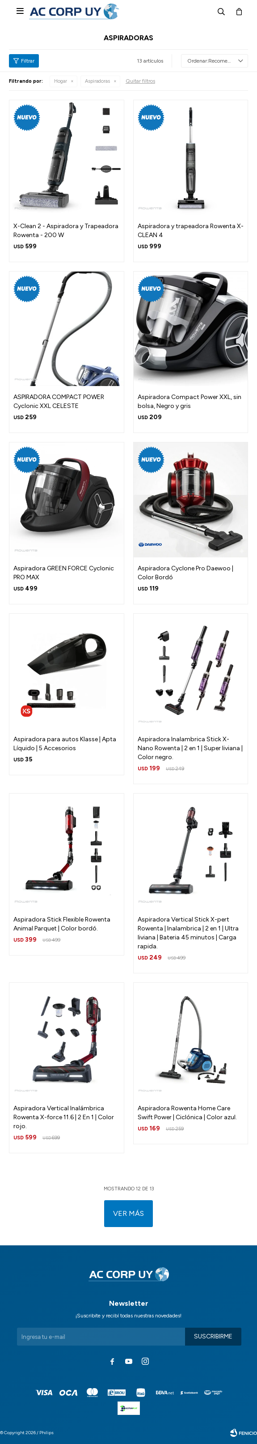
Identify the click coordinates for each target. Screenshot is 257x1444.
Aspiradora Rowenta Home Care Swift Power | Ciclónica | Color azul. (187, 1112)
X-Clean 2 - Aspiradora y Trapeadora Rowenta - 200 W (65, 230)
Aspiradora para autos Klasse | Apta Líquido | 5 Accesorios (64, 743)
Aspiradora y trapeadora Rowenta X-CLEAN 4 (191, 230)
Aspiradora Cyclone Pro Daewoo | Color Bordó (185, 573)
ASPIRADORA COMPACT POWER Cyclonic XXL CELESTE (58, 401)
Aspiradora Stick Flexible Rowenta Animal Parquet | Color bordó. (61, 924)
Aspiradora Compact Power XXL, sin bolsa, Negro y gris (189, 401)
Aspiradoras (97, 81)
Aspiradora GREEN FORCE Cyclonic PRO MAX (63, 573)
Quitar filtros (140, 81)
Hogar (60, 81)
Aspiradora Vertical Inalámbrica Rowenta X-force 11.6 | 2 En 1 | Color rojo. (63, 1117)
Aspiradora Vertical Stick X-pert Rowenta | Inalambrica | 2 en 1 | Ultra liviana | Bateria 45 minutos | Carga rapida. (188, 933)
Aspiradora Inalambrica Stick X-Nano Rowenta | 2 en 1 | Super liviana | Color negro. (190, 748)
